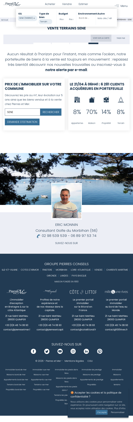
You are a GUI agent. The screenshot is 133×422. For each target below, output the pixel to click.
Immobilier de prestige (92, 369)
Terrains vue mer (41, 384)
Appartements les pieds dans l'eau (66, 389)
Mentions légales (74, 361)
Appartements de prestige (91, 379)
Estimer (83, 4)
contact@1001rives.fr (116, 329)
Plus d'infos (120, 408)
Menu (123, 6)
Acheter (50, 4)
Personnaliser (118, 412)
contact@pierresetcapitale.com (55, 329)
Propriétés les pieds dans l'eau (66, 402)
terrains (117, 384)
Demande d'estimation (22, 122)
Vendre (67, 4)
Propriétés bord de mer (16, 389)
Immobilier (117, 369)
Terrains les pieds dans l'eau (66, 395)
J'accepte (102, 412)
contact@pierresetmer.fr (18, 329)
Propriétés (91, 384)
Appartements (117, 379)
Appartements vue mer (41, 379)
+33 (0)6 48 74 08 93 (17, 325)
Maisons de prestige (92, 374)
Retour (4, 20)
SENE (130, 19)
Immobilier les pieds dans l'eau (66, 371)
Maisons (117, 374)
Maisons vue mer (41, 374)
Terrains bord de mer (16, 384)
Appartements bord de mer (16, 379)
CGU (90, 361)
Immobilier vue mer (41, 369)
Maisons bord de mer (16, 374)
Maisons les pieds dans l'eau (66, 380)
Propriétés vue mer (41, 389)
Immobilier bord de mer (15, 369)
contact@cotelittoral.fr (83, 329)
